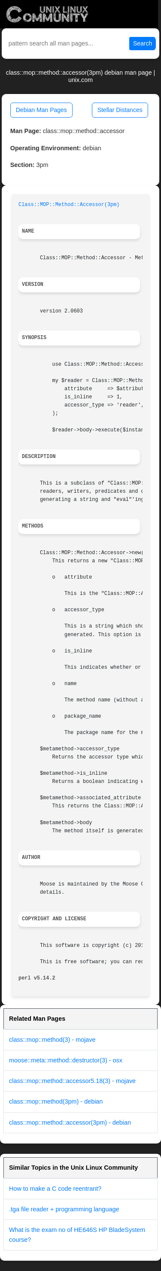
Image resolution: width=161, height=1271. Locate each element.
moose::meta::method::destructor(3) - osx (65, 1060)
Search (142, 43)
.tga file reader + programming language (64, 1209)
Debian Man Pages (41, 109)
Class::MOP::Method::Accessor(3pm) (68, 205)
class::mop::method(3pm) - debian (56, 1101)
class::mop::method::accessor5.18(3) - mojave (72, 1080)
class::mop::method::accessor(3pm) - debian (70, 1122)
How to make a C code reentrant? (55, 1188)
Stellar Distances (120, 109)
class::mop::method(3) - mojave (52, 1039)
